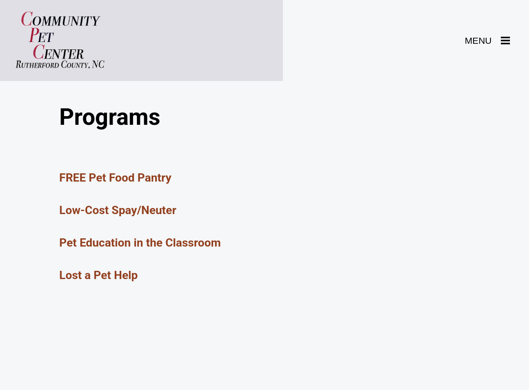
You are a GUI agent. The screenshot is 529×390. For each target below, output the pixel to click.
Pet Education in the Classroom (140, 242)
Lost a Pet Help (98, 275)
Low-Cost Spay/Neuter (117, 210)
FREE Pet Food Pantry (115, 177)
